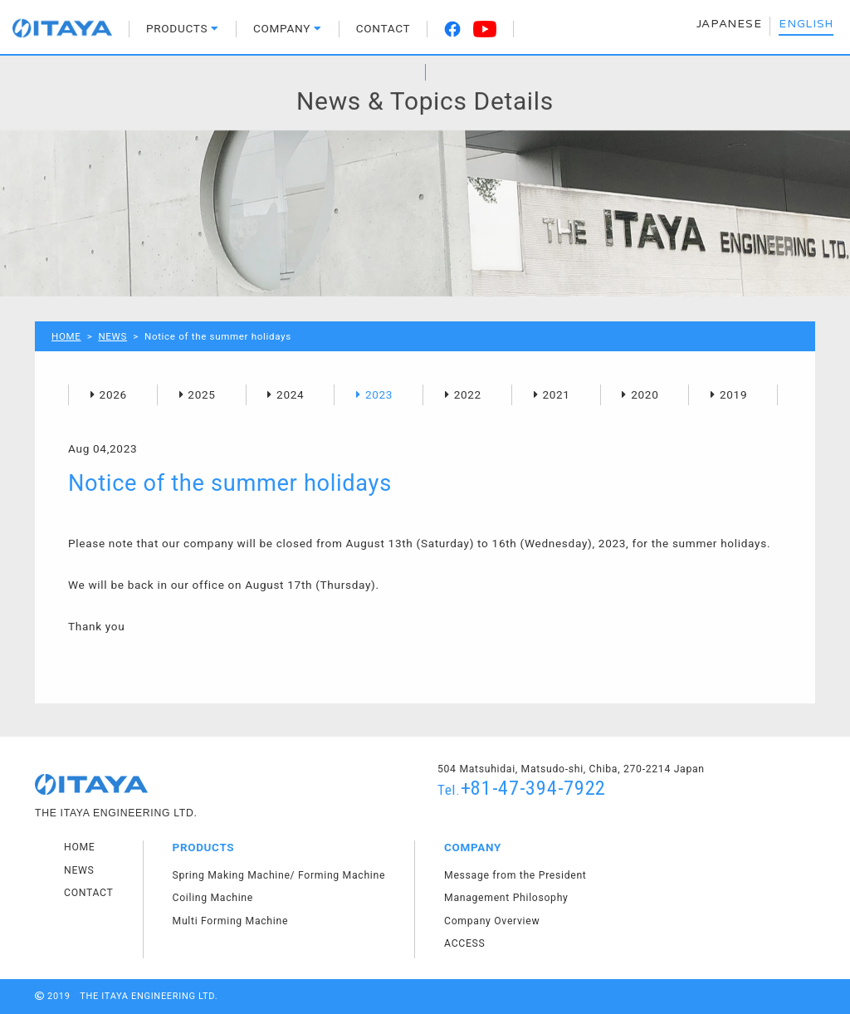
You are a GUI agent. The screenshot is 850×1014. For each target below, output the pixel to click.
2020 (644, 394)
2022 (467, 394)
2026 (113, 394)
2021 (555, 394)
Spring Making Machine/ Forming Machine (279, 875)
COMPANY (287, 28)
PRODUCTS (182, 28)
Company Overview (492, 921)
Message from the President (515, 875)
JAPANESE (728, 24)
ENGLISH (806, 24)
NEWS (112, 336)
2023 (379, 394)
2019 (733, 394)
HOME (66, 336)
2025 (201, 394)
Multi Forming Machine (231, 921)
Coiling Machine (213, 898)
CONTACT (383, 28)
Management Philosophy (506, 898)
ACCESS (464, 943)
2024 (290, 394)
